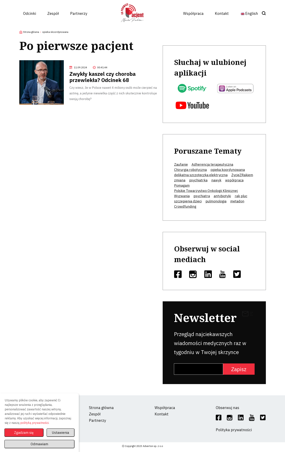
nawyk (216, 180)
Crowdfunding (185, 206)
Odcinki (29, 13)
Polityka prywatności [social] (234, 429)
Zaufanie (181, 164)
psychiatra (201, 196)
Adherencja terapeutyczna (212, 164)
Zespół (53, 13)
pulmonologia (215, 201)
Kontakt (222, 13)
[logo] (132, 23)
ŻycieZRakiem (242, 175)
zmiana (179, 180)
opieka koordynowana (228, 170)
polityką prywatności (34, 423)
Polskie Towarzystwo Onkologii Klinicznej (206, 191)
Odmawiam (39, 444)
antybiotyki (222, 196)
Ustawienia (60, 432)
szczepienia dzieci (188, 201)
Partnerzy (78, 13)
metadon (237, 201)
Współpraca (193, 13)
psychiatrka (198, 180)
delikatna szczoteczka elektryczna (201, 175)
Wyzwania (182, 196)
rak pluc (241, 196)
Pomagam (182, 185)
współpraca (234, 180)
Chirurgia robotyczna (190, 170)
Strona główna (31, 32)
